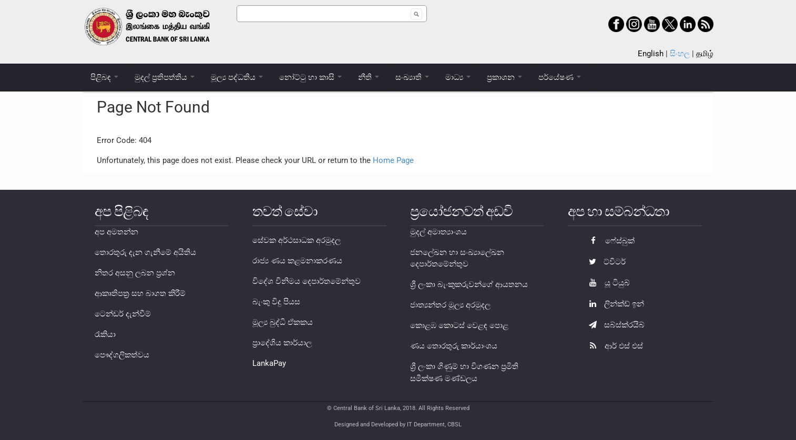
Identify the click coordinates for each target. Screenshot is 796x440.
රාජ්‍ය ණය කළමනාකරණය (297, 260)
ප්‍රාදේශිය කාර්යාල (282, 342)
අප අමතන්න (116, 232)
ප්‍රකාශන (504, 77)
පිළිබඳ (104, 77)
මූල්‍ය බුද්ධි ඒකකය (282, 322)
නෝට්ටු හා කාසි (310, 77)
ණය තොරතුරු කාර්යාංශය (453, 346)
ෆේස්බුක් (609, 240)
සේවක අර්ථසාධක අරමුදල (296, 240)
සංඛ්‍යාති (412, 77)
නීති (368, 77)
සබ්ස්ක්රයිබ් (614, 325)
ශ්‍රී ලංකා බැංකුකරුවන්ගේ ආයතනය (469, 284)
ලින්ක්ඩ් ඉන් (614, 304)
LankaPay (269, 363)
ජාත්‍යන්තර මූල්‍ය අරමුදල (450, 305)
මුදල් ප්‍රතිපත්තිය (165, 77)
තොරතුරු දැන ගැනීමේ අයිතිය (145, 252)
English (651, 53)
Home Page (393, 160)
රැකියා (105, 334)
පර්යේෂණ (559, 77)
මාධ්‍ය (458, 77)
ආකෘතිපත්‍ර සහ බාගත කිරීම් (140, 293)
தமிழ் (704, 53)
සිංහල (680, 53)
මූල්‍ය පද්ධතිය (237, 77)
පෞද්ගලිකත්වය (122, 355)
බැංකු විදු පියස (276, 301)
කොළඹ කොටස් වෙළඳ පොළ (459, 325)
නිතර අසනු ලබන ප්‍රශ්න (135, 273)
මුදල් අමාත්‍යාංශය (438, 232)
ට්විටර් (605, 262)
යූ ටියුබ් (607, 283)
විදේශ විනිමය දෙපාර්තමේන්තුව (306, 281)
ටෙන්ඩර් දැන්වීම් (123, 314)
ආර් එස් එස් (613, 346)
